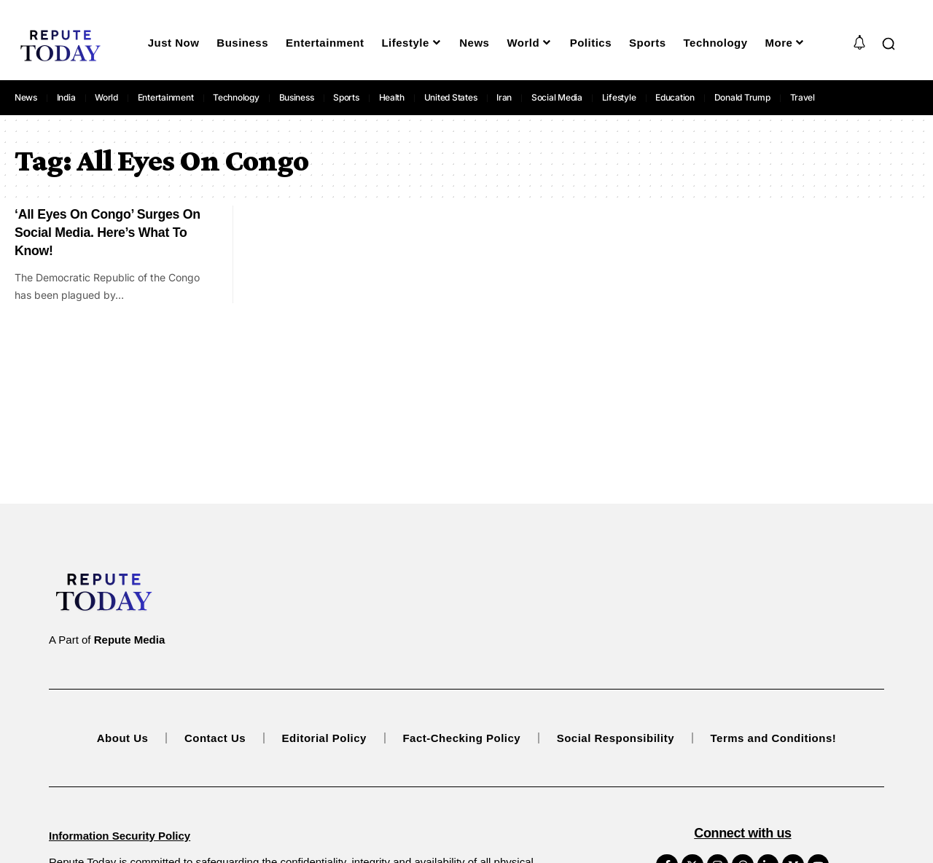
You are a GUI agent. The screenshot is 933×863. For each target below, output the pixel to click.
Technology (236, 97)
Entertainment (166, 97)
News (26, 97)
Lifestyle (619, 97)
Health (392, 97)
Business (296, 97)
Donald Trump (742, 97)
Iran (504, 97)
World (106, 97)
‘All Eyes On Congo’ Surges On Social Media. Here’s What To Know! (109, 232)
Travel (803, 97)
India (66, 97)
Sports (346, 97)
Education (675, 97)
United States (450, 97)
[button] (888, 43)
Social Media (556, 97)
